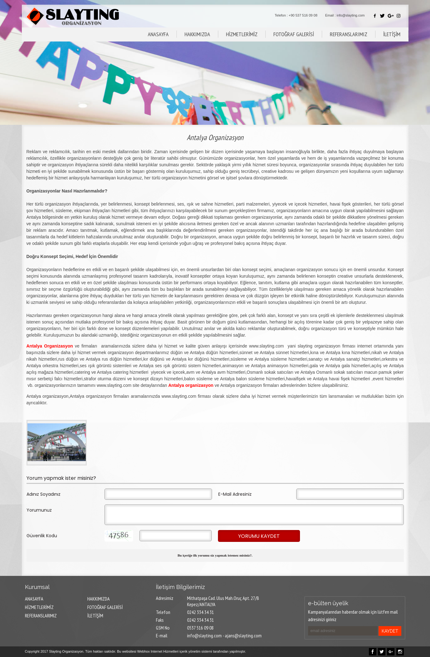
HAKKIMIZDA (197, 34)
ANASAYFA (158, 34)
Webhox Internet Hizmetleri (157, 651)
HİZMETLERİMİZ (242, 34)
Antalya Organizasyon (50, 345)
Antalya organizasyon (191, 385)
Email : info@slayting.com (345, 15)
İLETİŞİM (391, 34)
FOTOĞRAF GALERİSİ (293, 34)
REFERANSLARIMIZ (348, 34)
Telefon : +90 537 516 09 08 (296, 15)
